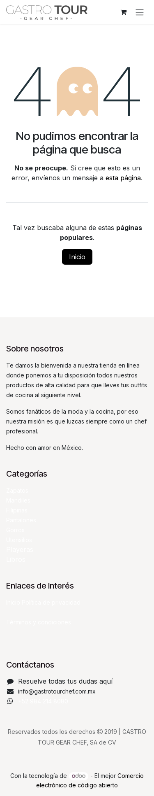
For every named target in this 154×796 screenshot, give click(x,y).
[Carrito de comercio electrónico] (123, 12)
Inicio (77, 257)
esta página (123, 178)
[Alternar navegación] (139, 12)
